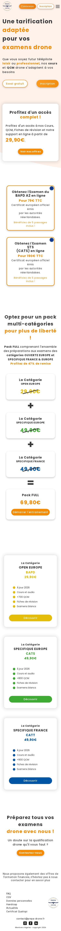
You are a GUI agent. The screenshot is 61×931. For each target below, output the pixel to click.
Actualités (12, 908)
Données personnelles (19, 901)
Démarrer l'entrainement (30, 512)
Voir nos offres (30, 151)
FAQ (8, 893)
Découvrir (30, 618)
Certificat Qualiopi (16, 911)
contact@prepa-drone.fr (30, 918)
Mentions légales (23, 927)
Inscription (47, 83)
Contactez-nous (30, 852)
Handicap (11, 904)
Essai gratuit (15, 83)
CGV (8, 897)
